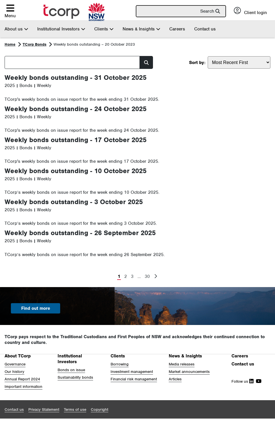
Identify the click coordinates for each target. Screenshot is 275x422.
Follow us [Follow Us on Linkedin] (242, 381)
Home (10, 44)
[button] (10, 11)
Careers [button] (239, 356)
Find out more (35, 308)
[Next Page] (155, 277)
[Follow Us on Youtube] (258, 381)
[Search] (183, 11)
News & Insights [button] (141, 29)
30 (147, 276)
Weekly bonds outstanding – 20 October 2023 (94, 44)
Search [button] (207, 11)
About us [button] (16, 29)
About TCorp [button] (18, 356)
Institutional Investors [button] (61, 29)
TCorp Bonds (34, 44)
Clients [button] (103, 29)
